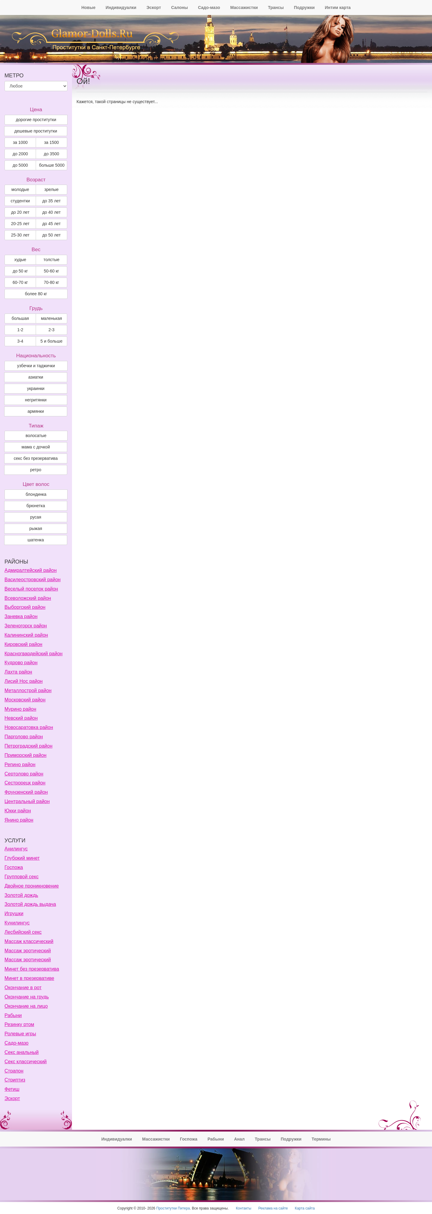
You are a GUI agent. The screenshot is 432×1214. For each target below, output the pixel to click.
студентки (20, 200)
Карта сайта (305, 1208)
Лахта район (18, 671)
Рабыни (13, 1015)
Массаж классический (28, 941)
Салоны (179, 7)
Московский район (25, 699)
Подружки (304, 7)
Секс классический (25, 1061)
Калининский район (26, 635)
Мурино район (20, 709)
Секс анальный (21, 1052)
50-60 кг (51, 271)
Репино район (19, 764)
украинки (35, 388)
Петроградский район (28, 745)
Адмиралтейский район (30, 570)
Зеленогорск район (25, 625)
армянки (36, 411)
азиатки (35, 377)
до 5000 (20, 165)
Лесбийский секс (23, 932)
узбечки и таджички (36, 365)
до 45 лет (51, 223)
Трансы (276, 7)
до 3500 (51, 153)
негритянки (35, 399)
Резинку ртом (19, 1024)
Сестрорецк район (24, 782)
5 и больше (51, 341)
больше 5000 (51, 165)
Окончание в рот (22, 987)
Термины (321, 1139)
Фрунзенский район (26, 792)
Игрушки (13, 913)
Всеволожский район (27, 598)
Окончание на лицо (26, 1006)
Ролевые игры (20, 1033)
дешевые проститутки (35, 131)
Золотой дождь (21, 895)
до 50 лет (51, 235)
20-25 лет (20, 223)
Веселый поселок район (31, 588)
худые (20, 259)
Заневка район (21, 616)
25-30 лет (20, 235)
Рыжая (35, 528)
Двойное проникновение (31, 885)
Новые (88, 7)
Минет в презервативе (29, 978)
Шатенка (36, 539)
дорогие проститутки (36, 119)
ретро (35, 469)
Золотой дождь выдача (30, 904)
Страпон (13, 1070)
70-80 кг (51, 282)
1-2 (20, 329)
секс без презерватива (36, 458)
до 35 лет (51, 200)
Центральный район (27, 801)
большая (20, 318)
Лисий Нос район (23, 681)
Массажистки (244, 7)
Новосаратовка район (28, 727)
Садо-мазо (209, 7)
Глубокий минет (22, 858)
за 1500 (51, 142)
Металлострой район (28, 690)
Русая (35, 517)
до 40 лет (51, 212)
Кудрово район (21, 662)
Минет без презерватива (31, 968)
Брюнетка (35, 505)
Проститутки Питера (173, 1208)
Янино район (18, 820)
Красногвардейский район (33, 653)
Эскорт (153, 7)
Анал (239, 1139)
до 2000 (20, 153)
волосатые (36, 435)
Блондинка (36, 494)
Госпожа (13, 867)
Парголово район (23, 736)
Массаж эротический (27, 950)
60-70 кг (20, 282)
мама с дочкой (36, 447)
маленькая (51, 318)
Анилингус (16, 848)
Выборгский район (24, 607)
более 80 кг (36, 293)
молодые (20, 189)
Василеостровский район (32, 579)
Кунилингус (17, 922)
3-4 (20, 341)
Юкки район (17, 810)
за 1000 (20, 142)
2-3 (51, 329)
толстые (51, 259)
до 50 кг (20, 271)
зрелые (51, 189)
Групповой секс (21, 876)
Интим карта (338, 7)
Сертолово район (23, 773)
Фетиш (12, 1089)
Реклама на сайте (273, 1208)
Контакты (243, 1208)
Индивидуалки (121, 7)
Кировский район (23, 644)
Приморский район (25, 755)
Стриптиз (14, 1079)
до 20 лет (20, 212)
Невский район (21, 718)
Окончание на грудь (26, 996)
